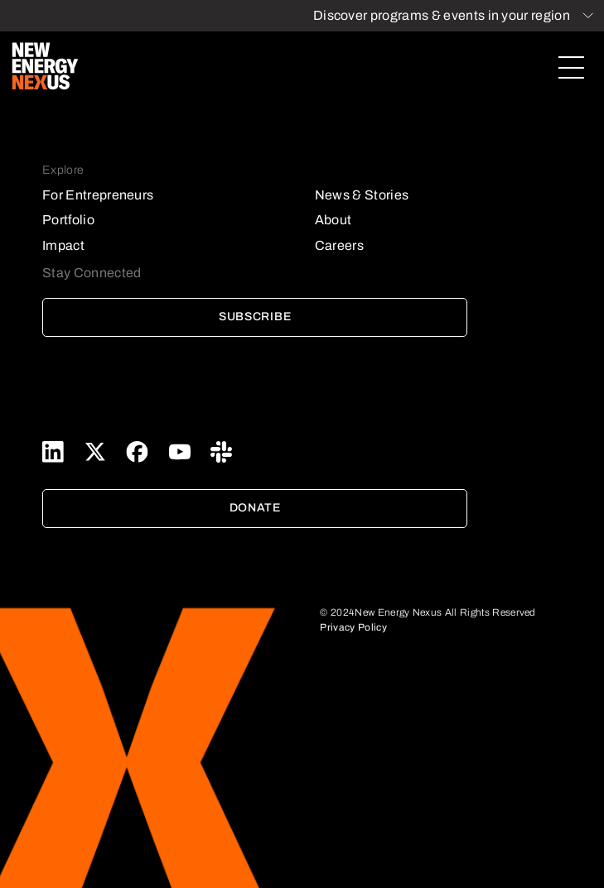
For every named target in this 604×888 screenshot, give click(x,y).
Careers (339, 245)
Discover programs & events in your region (441, 15)
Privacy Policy (353, 627)
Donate (255, 508)
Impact (63, 245)
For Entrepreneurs (97, 195)
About (333, 220)
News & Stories (361, 195)
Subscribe (255, 316)
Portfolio (68, 220)
